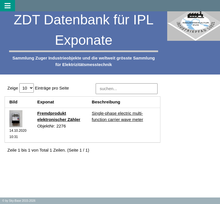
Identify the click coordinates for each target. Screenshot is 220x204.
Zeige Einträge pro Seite (38, 88)
